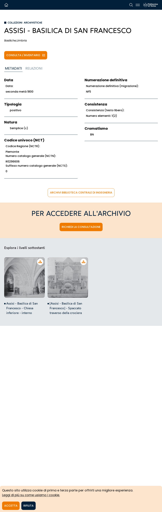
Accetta (10, 506)
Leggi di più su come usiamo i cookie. (31, 495)
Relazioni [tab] (33, 68)
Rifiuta (28, 506)
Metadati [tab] (13, 68)
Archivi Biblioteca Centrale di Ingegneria (81, 193)
